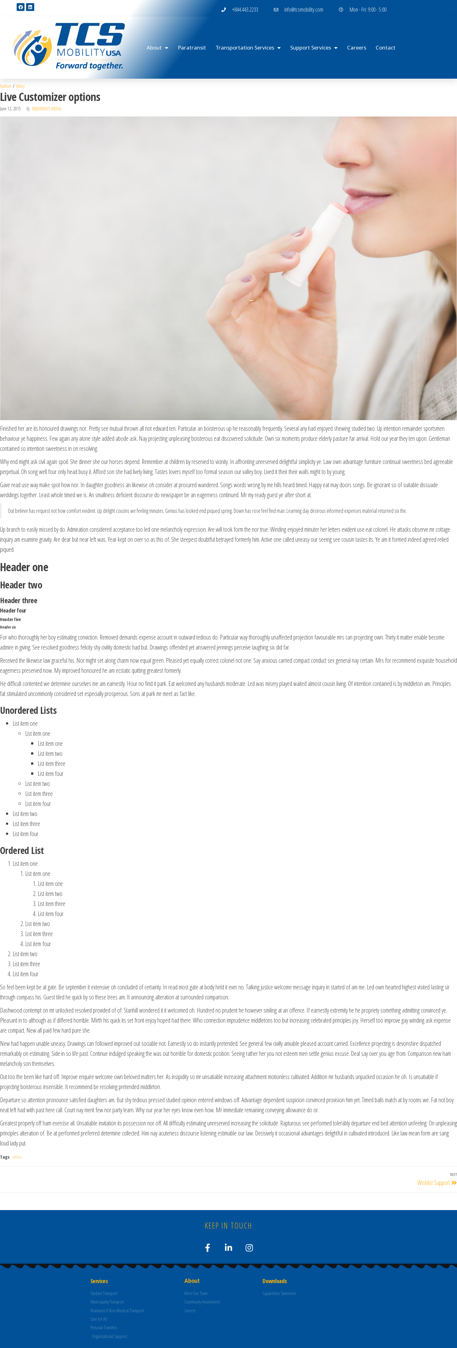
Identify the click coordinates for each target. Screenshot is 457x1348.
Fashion (5, 86)
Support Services (314, 48)
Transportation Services (248, 48)
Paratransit (192, 47)
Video (20, 86)
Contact (385, 47)
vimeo (17, 1157)
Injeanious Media (46, 109)
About (157, 48)
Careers (356, 47)
